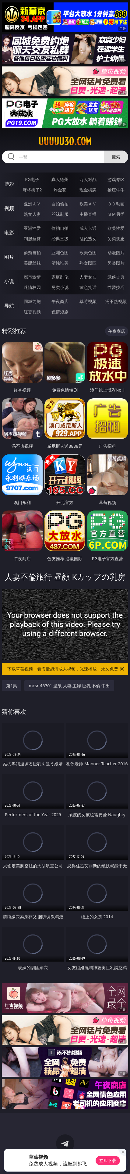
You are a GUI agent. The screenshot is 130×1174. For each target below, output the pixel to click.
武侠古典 (116, 277)
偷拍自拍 (60, 228)
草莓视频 (88, 301)
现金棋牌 (88, 190)
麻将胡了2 (32, 190)
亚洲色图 (60, 252)
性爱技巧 (116, 287)
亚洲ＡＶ (32, 204)
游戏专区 (116, 179)
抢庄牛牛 (116, 190)
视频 (9, 208)
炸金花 (60, 190)
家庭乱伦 (60, 277)
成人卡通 (88, 228)
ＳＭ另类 (116, 214)
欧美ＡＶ (88, 204)
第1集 (11, 685)
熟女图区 (88, 263)
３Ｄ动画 (116, 204)
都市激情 (32, 277)
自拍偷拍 (60, 204)
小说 (9, 281)
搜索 (116, 157)
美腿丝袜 (32, 263)
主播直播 (88, 214)
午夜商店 (60, 301)
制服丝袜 (32, 238)
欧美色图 (88, 252)
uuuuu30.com (65, 141)
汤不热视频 (116, 301)
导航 (9, 305)
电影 (9, 232)
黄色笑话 (88, 287)
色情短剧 (60, 312)
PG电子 (32, 179)
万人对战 (88, 179)
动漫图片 (116, 252)
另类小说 (60, 287)
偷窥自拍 (32, 252)
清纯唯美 (60, 263)
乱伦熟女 (88, 238)
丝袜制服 (60, 214)
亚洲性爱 (32, 228)
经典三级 (60, 238)
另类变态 (116, 238)
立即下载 (107, 1160)
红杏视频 (32, 312)
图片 (9, 257)
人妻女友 (88, 277)
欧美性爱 (116, 228)
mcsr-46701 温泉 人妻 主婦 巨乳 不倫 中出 (69, 685)
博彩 (9, 183)
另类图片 (116, 263)
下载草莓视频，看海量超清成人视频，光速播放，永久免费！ (66, 669)
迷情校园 (32, 287)
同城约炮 (32, 301)
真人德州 (60, 179)
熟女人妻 (32, 214)
